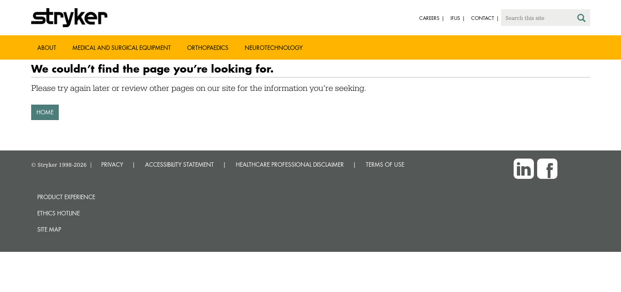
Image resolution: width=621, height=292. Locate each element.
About (46, 48)
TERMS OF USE (385, 164)
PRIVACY (112, 164)
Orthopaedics (207, 48)
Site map (49, 229)
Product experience (66, 197)
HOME (44, 112)
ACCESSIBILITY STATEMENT (179, 164)
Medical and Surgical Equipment (122, 48)
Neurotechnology (274, 48)
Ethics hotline (58, 213)
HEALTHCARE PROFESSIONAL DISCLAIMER (290, 164)
